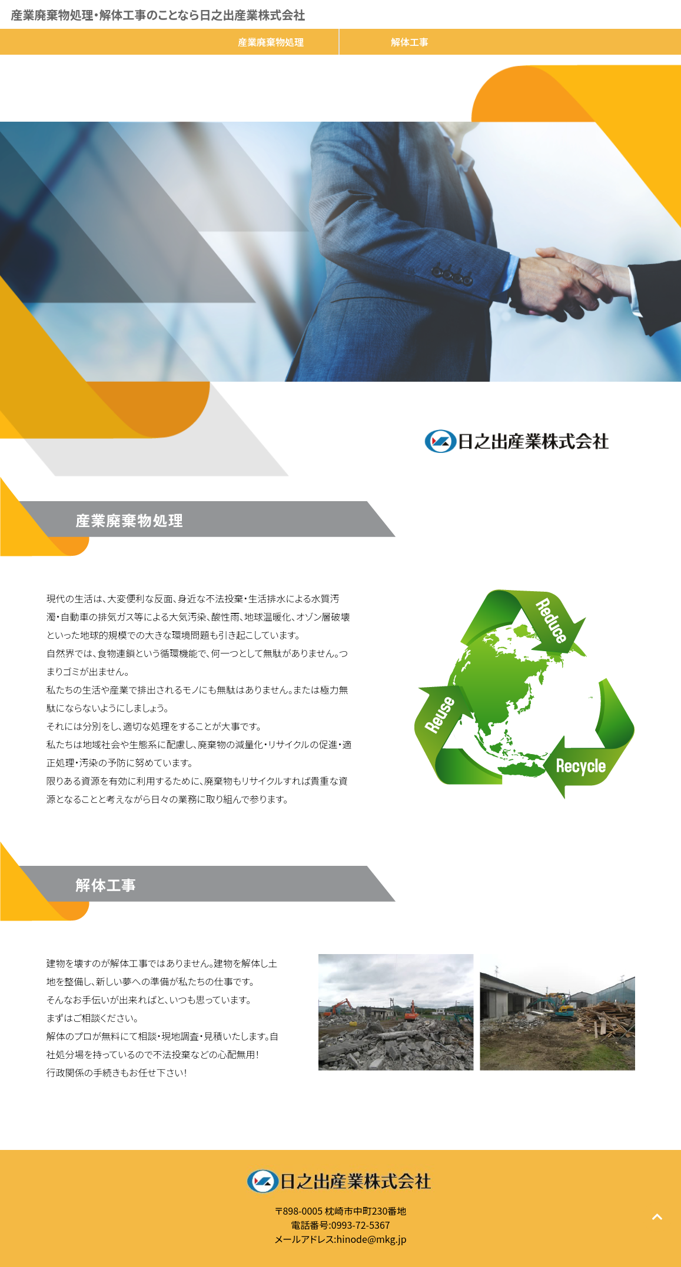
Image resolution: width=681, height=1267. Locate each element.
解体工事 (409, 42)
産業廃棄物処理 (271, 42)
